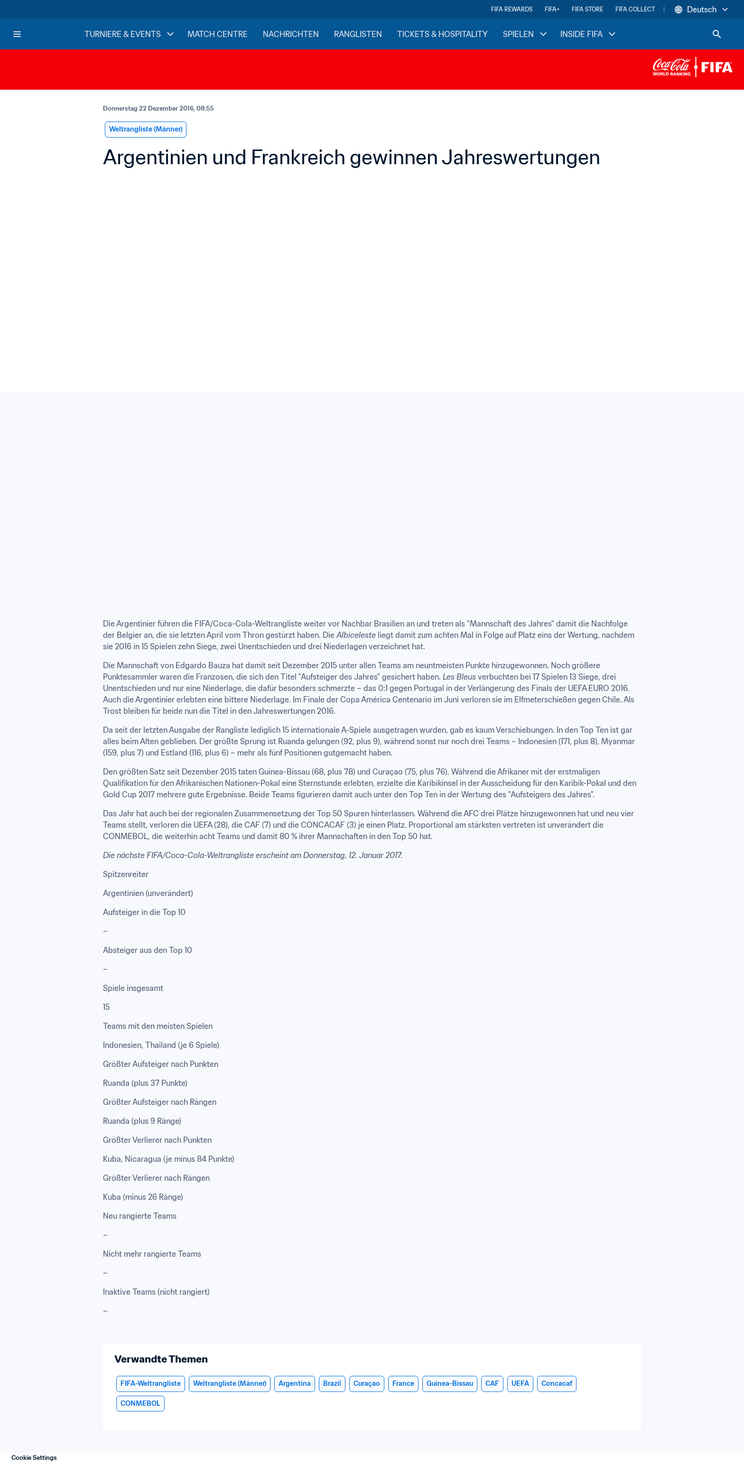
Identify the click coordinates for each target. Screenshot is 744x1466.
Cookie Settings (34, 1458)
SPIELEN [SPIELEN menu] (526, 34)
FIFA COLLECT (635, 9)
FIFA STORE (587, 9)
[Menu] (17, 34)
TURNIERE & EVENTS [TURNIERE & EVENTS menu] (130, 34)
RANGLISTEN (358, 34)
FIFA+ (552, 9)
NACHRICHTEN (291, 34)
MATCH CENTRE (217, 34)
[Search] (716, 34)
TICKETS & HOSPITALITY (442, 34)
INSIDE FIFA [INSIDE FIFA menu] (589, 34)
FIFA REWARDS (511, 9)
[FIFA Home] (47, 34)
